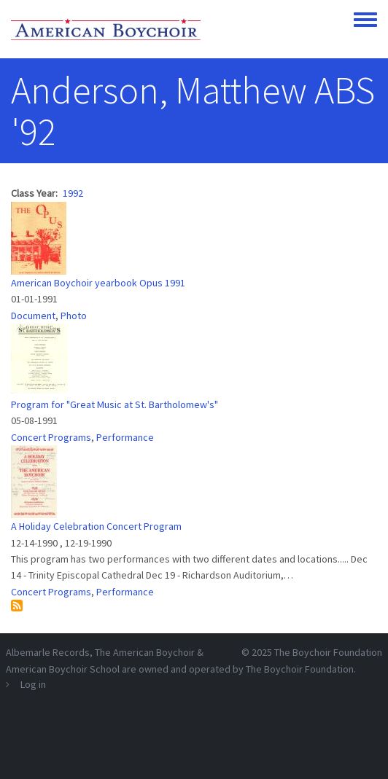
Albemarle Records (48, 652)
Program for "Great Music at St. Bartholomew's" (114, 404)
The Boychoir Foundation (328, 652)
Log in (33, 684)
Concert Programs (51, 437)
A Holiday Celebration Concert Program (96, 526)
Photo (74, 315)
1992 (73, 193)
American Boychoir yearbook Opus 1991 (98, 282)
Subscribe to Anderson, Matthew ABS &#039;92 (17, 605)
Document (33, 315)
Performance (125, 437)
